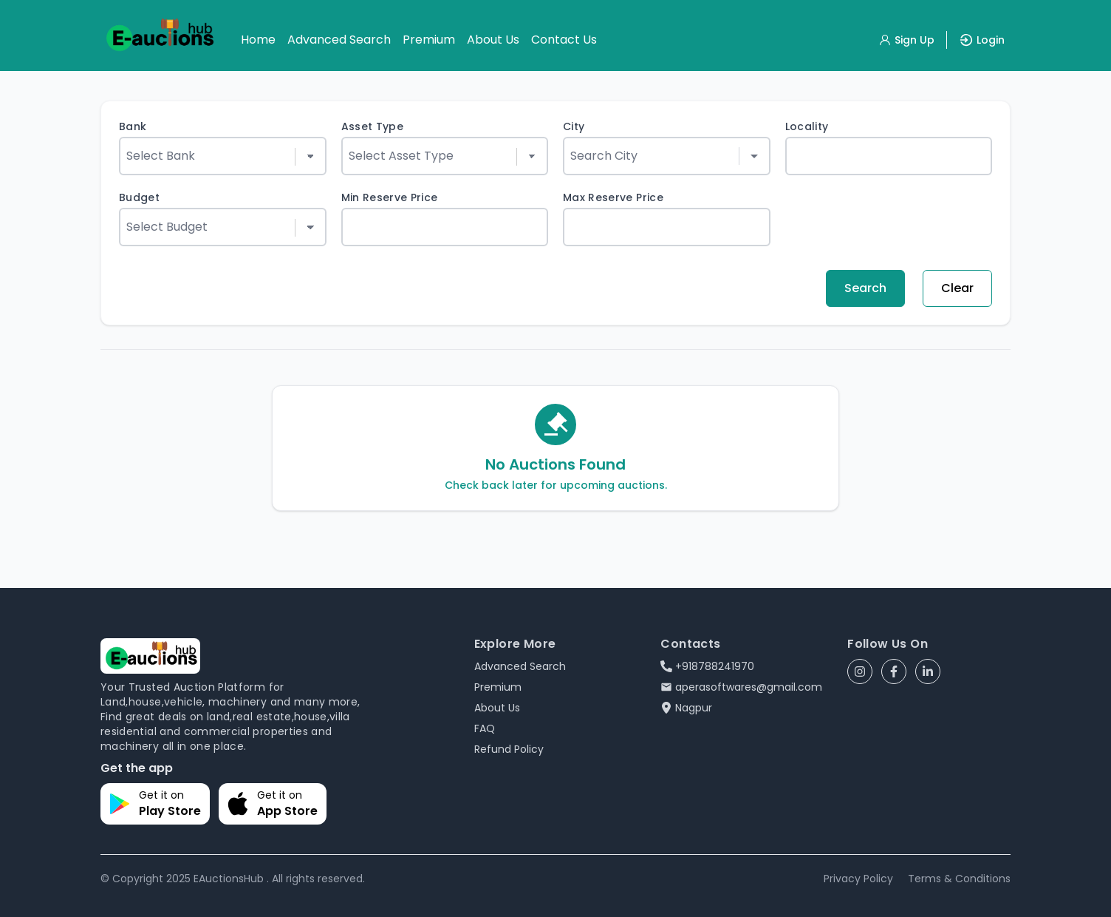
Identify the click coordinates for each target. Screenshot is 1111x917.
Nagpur (686, 707)
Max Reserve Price (613, 197)
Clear (957, 288)
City (573, 126)
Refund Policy (509, 749)
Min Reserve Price (389, 197)
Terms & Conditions (959, 878)
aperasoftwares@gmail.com (741, 687)
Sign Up (906, 40)
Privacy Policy (858, 878)
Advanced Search (339, 39)
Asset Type (372, 126)
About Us (493, 39)
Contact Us (564, 39)
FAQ (484, 728)
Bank (132, 126)
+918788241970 (707, 666)
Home (258, 39)
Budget (139, 197)
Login (982, 40)
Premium (429, 39)
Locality (807, 126)
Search (865, 288)
